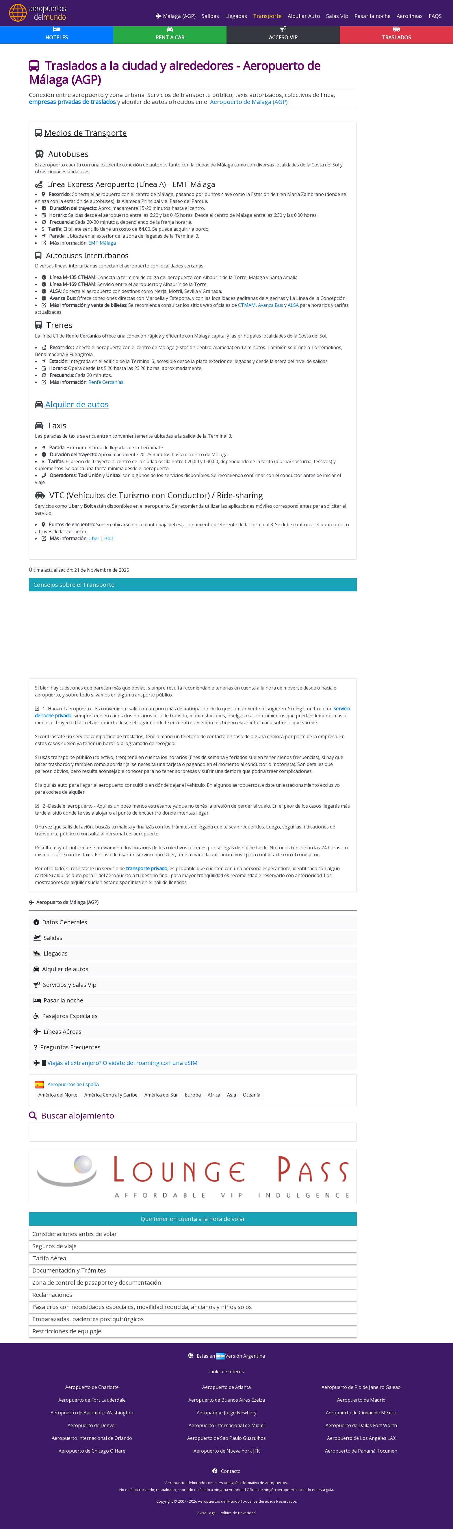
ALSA (293, 305)
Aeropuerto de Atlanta (226, 1387)
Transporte (267, 15)
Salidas (209, 15)
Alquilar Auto (303, 15)
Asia (231, 1095)
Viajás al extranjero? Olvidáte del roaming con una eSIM (122, 1063)
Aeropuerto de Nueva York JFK (227, 1451)
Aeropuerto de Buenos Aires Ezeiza (226, 1400)
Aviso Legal (206, 1512)
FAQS (434, 15)
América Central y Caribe (111, 1095)
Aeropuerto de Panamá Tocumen (361, 1451)
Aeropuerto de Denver (92, 1425)
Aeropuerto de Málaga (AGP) (249, 102)
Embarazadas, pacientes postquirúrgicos (88, 1319)
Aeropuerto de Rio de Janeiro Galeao (361, 1387)
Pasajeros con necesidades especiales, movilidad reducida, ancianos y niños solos (142, 1307)
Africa (214, 1095)
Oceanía (251, 1095)
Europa (193, 1095)
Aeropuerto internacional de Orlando (92, 1438)
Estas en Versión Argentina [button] (226, 1356)
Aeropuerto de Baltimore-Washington (92, 1412)
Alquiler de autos (77, 404)
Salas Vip (336, 15)
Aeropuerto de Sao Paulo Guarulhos (226, 1438)
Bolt (108, 538)
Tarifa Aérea (49, 1258)
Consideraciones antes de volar (74, 1234)
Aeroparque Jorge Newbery (227, 1412)
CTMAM (247, 305)
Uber (93, 538)
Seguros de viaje (54, 1246)
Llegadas (235, 15)
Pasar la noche (372, 15)
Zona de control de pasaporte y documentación (96, 1282)
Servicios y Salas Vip (65, 985)
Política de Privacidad (238, 1512)
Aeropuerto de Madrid (361, 1400)
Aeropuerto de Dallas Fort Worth (361, 1425)
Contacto (231, 1471)
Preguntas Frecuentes (67, 1047)
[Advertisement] (193, 634)
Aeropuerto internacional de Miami (227, 1425)
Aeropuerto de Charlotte (92, 1387)
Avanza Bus (270, 305)
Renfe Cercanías (105, 382)
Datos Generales (60, 922)
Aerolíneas (409, 15)
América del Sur (161, 1095)
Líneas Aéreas (57, 1031)
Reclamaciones (52, 1295)
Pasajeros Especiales (66, 1016)
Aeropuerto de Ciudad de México (361, 1412)
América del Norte (57, 1095)
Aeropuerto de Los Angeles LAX (361, 1438)
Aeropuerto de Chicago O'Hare (92, 1451)
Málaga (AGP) (176, 15)
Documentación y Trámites (69, 1270)
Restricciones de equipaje (66, 1331)
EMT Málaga (102, 243)
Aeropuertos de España (67, 1084)
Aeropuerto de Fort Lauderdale (92, 1400)
